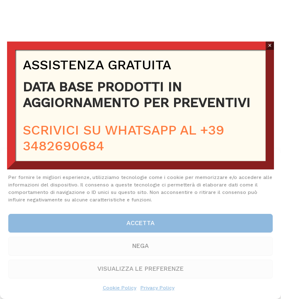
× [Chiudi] (269, 45)
